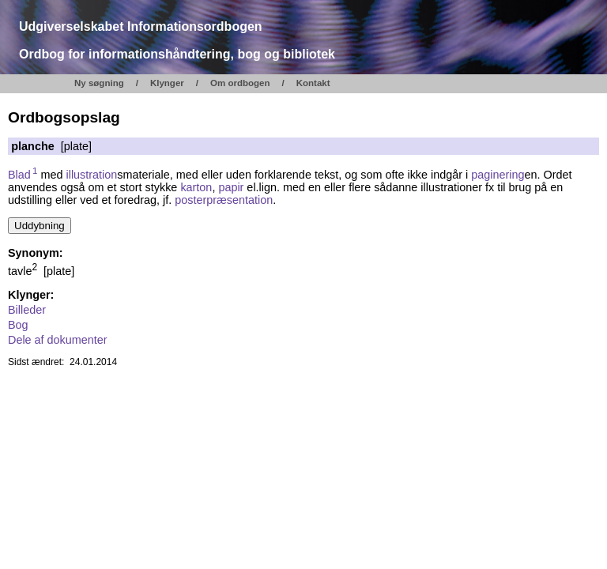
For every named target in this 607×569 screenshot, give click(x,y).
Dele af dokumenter (57, 339)
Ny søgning (99, 83)
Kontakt (313, 83)
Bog (18, 324)
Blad (23, 174)
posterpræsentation (224, 200)
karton (196, 187)
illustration (92, 174)
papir (230, 187)
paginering (497, 174)
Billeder (27, 309)
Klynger (167, 83)
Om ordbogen (240, 83)
